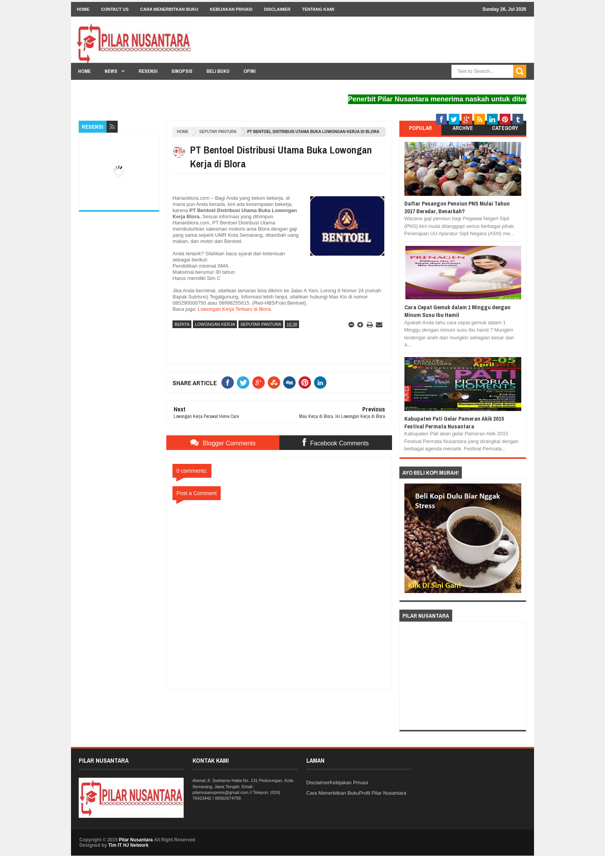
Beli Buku (218, 71)
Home (83, 9)
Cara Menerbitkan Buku (169, 9)
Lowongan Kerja (215, 324)
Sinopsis (182, 71)
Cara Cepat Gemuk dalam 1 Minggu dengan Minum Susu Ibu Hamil (457, 311)
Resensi (148, 71)
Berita (181, 324)
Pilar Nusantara (136, 840)
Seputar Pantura (217, 132)
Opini (249, 71)
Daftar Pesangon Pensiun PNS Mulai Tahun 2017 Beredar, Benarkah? (457, 207)
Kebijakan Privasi (231, 9)
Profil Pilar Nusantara (382, 793)
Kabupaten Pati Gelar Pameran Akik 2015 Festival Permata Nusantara (454, 422)
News (111, 71)
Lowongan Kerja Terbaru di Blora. (234, 309)
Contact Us (114, 9)
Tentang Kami (318, 9)
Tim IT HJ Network (128, 845)
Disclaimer (277, 9)
